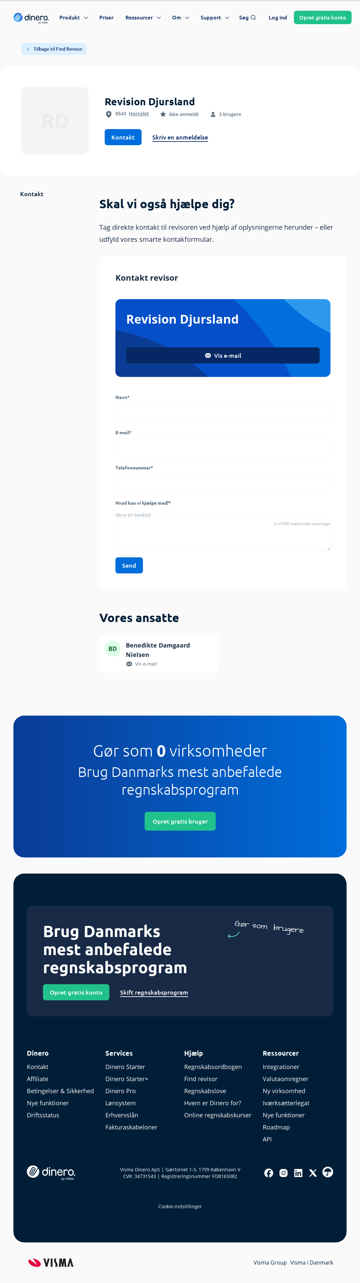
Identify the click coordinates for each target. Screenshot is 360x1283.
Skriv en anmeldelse (180, 137)
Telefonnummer (134, 467)
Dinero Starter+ (126, 1079)
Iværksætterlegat (286, 1103)
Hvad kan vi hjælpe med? (143, 503)
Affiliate (37, 1079)
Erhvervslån (121, 1115)
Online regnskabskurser (217, 1115)
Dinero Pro (120, 1091)
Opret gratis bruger (180, 821)
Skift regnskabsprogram (154, 992)
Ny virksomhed (284, 1091)
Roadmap (276, 1127)
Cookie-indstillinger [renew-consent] (180, 1206)
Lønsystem (120, 1103)
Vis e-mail (223, 355)
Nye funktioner (48, 1103)
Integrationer (281, 1067)
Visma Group (270, 1262)
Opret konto (322, 17)
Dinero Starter (125, 1067)
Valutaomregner (285, 1079)
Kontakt (123, 137)
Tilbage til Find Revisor (54, 49)
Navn (122, 397)
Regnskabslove (205, 1091)
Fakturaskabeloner (131, 1127)
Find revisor (200, 1079)
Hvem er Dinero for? (212, 1103)
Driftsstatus (43, 1115)
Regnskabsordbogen (213, 1067)
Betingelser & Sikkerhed (60, 1091)
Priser (106, 17)
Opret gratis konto (76, 992)
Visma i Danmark (311, 1262)
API (267, 1139)
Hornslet (139, 113)
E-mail (123, 432)
